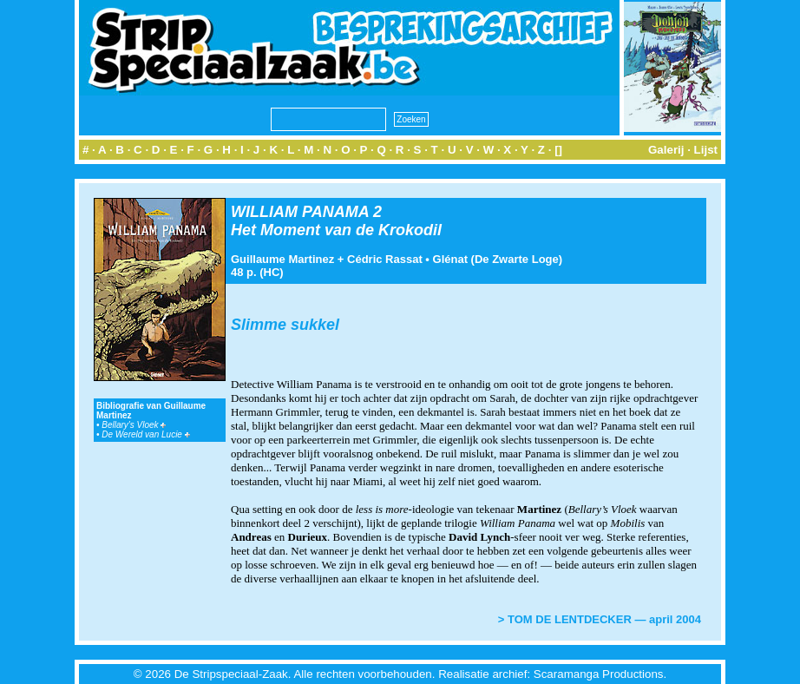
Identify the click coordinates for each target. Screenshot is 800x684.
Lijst (706, 149)
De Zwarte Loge (517, 259)
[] (558, 149)
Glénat (450, 259)
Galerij (666, 149)
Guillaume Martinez (282, 259)
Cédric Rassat (385, 259)
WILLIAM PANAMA (300, 211)
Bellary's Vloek (134, 425)
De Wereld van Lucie (145, 434)
